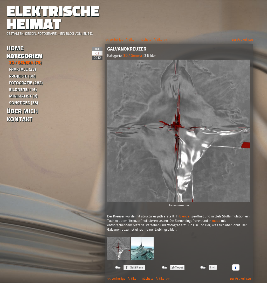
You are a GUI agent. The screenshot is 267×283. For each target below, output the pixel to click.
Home (15, 48)
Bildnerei (23, 89)
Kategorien (24, 56)
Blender (185, 216)
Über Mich (22, 111)
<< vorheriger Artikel (120, 39)
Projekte (22, 76)
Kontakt (19, 119)
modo (216, 221)
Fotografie (26, 82)
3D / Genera (25, 62)
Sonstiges (23, 102)
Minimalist (23, 96)
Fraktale (22, 69)
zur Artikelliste (242, 39)
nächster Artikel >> (154, 39)
